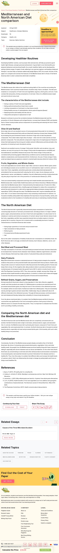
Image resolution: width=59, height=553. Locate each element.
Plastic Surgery (50, 457)
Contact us (24, 518)
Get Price (8, 481)
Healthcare (13, 31)
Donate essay (24, 521)
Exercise (12, 40)
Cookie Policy (44, 518)
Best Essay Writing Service (26, 536)
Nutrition (22, 40)
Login (34, 3)
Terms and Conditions (47, 510)
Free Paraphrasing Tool (27, 524)
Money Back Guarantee (44, 514)
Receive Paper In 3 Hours (49, 41)
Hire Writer (46, 3)
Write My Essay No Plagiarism (26, 532)
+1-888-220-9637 (8, 544)
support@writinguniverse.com (12, 547)
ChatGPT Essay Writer (7, 516)
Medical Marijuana (9, 457)
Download (9, 407)
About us (23, 510)
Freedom (20, 452)
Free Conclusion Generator (25, 527)
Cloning (38, 452)
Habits (17, 40)
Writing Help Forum (6, 518)
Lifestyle (19, 31)
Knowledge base (8, 508)
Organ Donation (35, 457)
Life (15, 37)
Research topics (5, 513)
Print (22, 407)
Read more (8, 437)
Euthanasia (48, 452)
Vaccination (7, 461)
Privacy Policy (44, 520)
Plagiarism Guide (5, 510)
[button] (56, 422)
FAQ (22, 513)
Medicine (25, 31)
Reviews (23, 516)
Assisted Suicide (8, 452)
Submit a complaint (46, 523)
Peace (29, 452)
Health (11, 37)
